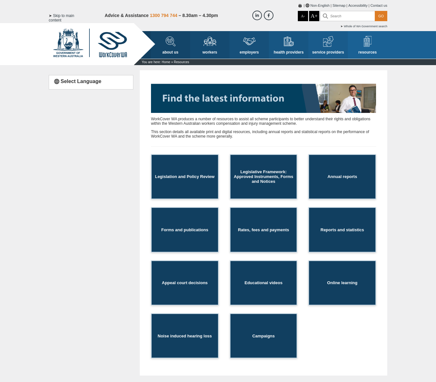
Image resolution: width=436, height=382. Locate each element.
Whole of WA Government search (365, 26)
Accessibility (358, 5)
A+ (314, 16)
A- (303, 16)
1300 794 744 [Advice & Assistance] (163, 15)
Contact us (378, 5)
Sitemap (338, 5)
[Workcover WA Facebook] (268, 15)
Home (166, 62)
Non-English (320, 5)
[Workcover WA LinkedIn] (257, 15)
